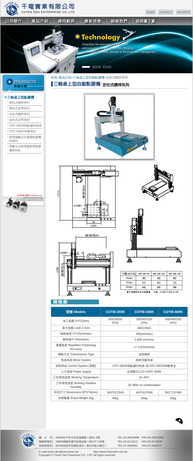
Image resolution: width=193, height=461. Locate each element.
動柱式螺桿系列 (19, 102)
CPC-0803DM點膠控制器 (25, 125)
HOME (151, 12)
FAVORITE (183, 12)
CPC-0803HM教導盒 (22, 131)
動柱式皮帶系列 (19, 108)
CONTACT (165, 12)
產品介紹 (65, 77)
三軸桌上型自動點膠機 (88, 77)
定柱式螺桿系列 (19, 114)
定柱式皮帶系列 (19, 120)
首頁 (54, 77)
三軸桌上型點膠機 (20, 97)
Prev (7, 46)
